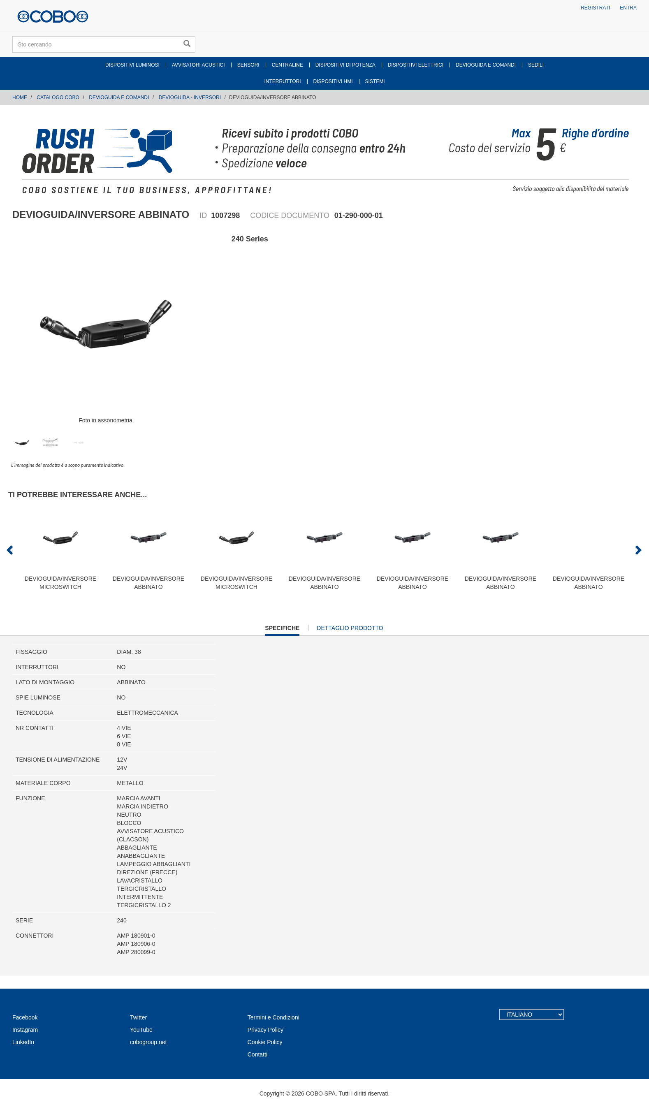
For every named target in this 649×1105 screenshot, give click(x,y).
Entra (628, 8)
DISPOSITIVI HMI (333, 81)
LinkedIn (23, 1042)
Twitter (138, 1017)
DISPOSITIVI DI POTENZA (345, 65)
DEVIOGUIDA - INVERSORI (190, 97)
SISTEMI (375, 81)
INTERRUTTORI (282, 81)
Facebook (24, 1017)
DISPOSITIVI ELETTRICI (415, 65)
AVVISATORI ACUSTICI (198, 65)
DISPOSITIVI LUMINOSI (132, 65)
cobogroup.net (148, 1042)
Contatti (257, 1054)
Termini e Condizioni (273, 1017)
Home (19, 97)
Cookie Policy (265, 1042)
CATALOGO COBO (58, 97)
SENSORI (248, 65)
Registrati (595, 8)
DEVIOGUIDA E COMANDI (486, 65)
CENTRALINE (287, 65)
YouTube (141, 1029)
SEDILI (536, 65)
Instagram (25, 1029)
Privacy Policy (265, 1029)
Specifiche (282, 630)
